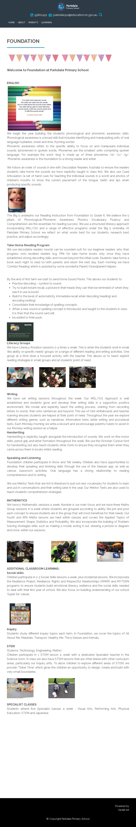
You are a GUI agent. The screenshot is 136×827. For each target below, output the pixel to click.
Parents (33, 22)
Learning (46, 22)
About (21, 22)
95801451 (41, 15)
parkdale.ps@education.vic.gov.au (75, 15)
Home (11, 22)
